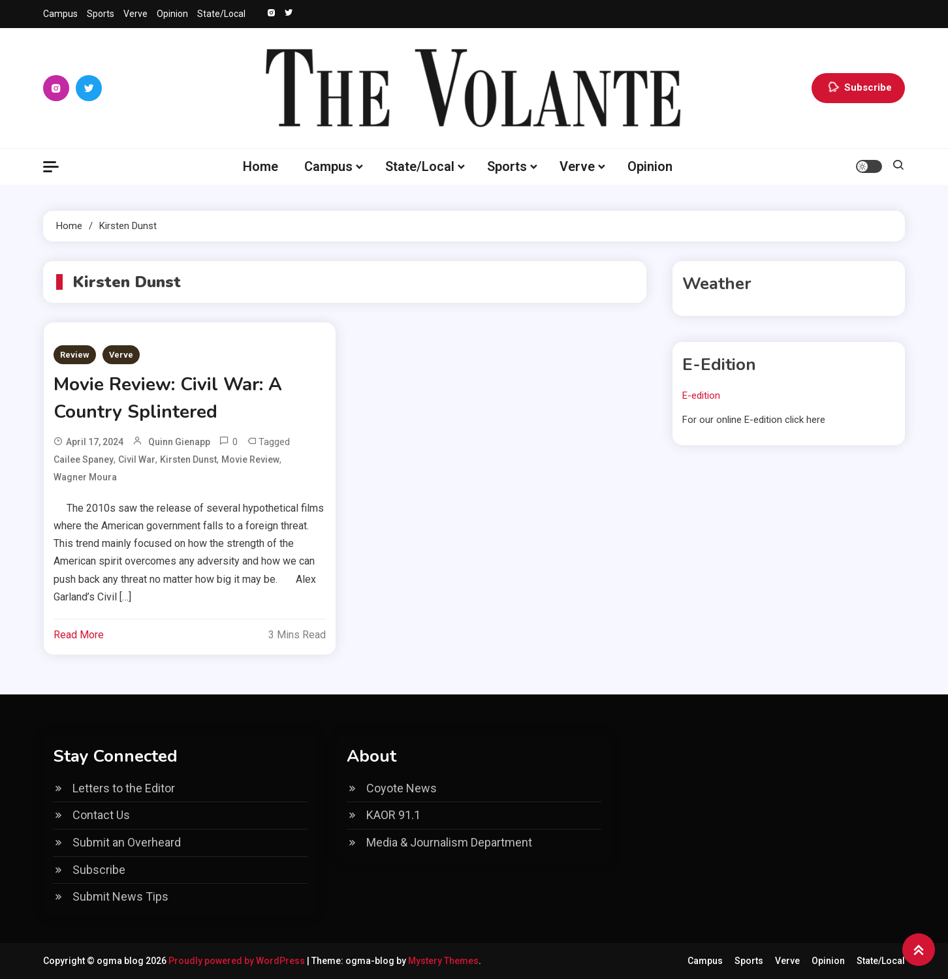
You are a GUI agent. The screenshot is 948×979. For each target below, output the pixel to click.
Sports (100, 13)
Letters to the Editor (123, 788)
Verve (135, 13)
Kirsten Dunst (188, 459)
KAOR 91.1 (393, 815)
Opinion (172, 13)
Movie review (250, 459)
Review (74, 355)
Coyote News (401, 788)
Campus (60, 13)
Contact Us (101, 815)
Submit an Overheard (126, 842)
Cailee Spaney (84, 459)
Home (260, 166)
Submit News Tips (120, 896)
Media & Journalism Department (449, 842)
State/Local (221, 13)
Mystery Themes (443, 961)
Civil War (136, 459)
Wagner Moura (85, 477)
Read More (79, 635)
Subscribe (858, 88)
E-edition (701, 395)
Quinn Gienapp (179, 442)
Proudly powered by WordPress (237, 961)
